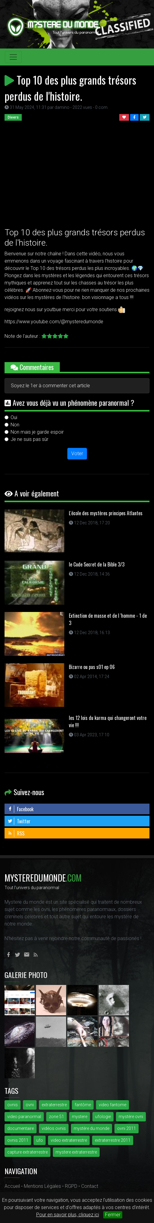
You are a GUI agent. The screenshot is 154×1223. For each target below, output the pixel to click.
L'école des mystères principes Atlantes (106, 513)
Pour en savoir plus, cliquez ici (67, 1215)
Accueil (12, 1186)
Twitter (19, 821)
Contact (89, 1186)
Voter (77, 453)
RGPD (71, 1186)
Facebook (21, 809)
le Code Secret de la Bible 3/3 (96, 564)
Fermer (112, 1215)
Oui (14, 417)
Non (15, 425)
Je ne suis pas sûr (29, 439)
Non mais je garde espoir (37, 432)
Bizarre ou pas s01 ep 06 (92, 666)
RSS (16, 833)
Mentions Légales (42, 1186)
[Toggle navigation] (13, 57)
